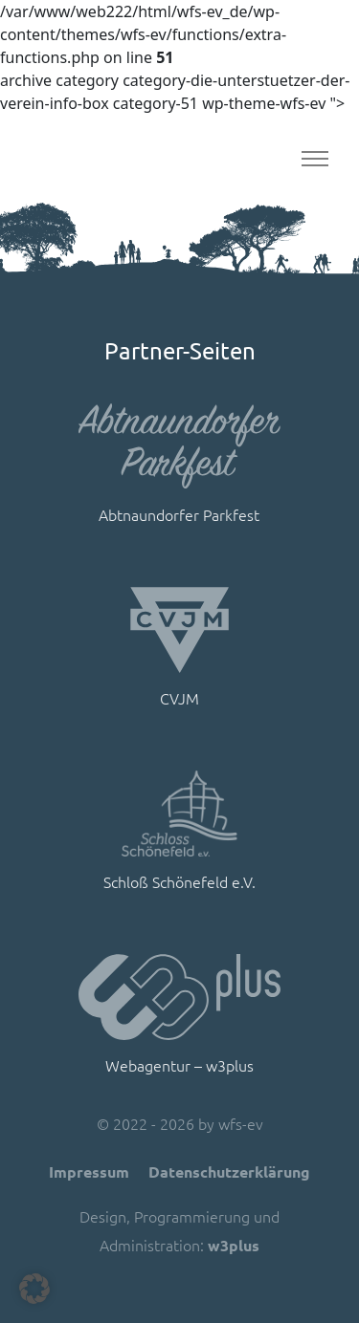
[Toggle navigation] (314, 159)
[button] (34, 1288)
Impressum (89, 1171)
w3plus (233, 1245)
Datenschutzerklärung (229, 1171)
